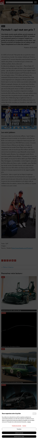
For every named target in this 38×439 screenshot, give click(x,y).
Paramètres (19, 429)
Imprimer (24, 425)
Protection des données (16, 425)
